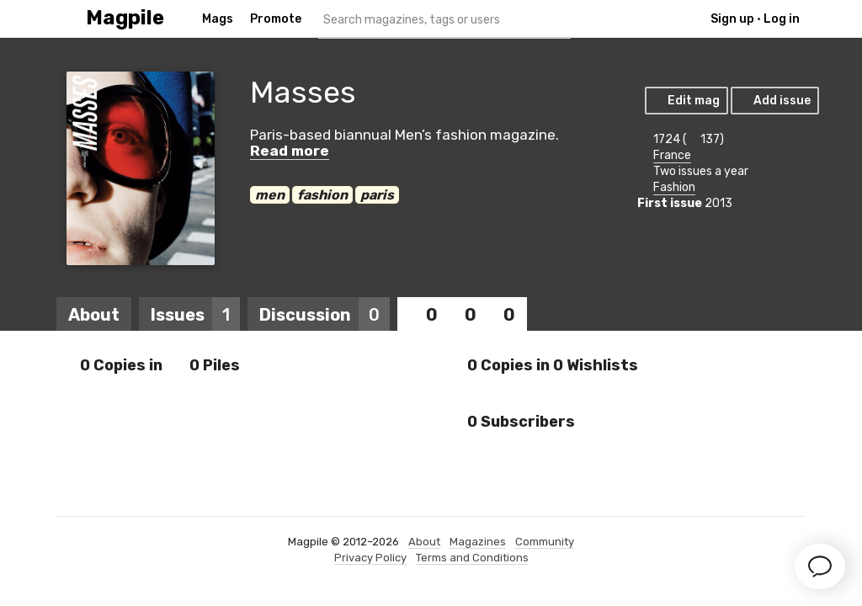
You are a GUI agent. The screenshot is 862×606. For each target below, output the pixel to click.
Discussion (324, 314)
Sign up (732, 19)
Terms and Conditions (472, 557)
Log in (782, 19)
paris (377, 195)
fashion (322, 195)
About (94, 315)
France (672, 155)
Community (544, 541)
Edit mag (686, 100)
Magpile (125, 18)
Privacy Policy (370, 557)
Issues (195, 314)
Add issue (774, 100)
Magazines (478, 541)
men (270, 195)
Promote (275, 19)
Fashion (674, 187)
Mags (217, 19)
